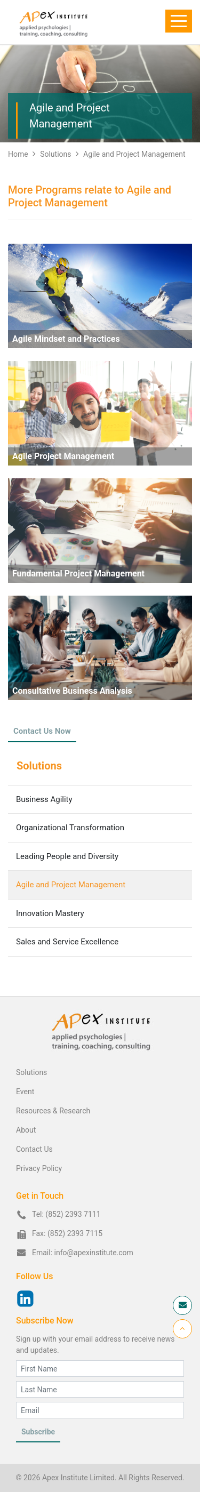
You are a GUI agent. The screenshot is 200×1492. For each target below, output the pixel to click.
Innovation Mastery (50, 913)
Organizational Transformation (70, 827)
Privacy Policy (39, 1168)
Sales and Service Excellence (67, 941)
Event (25, 1091)
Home (18, 154)
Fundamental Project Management (78, 573)
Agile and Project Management (134, 154)
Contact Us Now (42, 731)
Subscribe (38, 1431)
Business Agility (44, 799)
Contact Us (34, 1149)
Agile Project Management (63, 456)
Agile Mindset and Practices (66, 339)
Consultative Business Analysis (72, 691)
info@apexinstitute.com (93, 1252)
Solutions (59, 154)
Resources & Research (53, 1110)
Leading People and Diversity (67, 856)
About (26, 1130)
